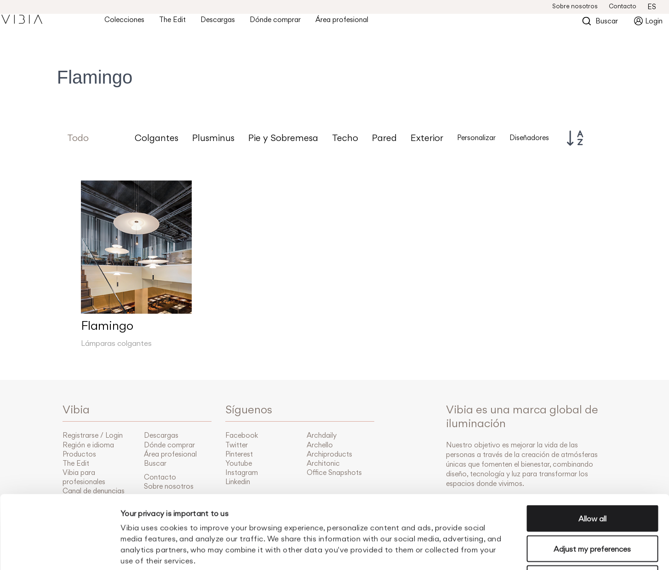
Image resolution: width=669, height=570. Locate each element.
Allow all (592, 449)
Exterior (427, 138)
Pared (384, 138)
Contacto (622, 6)
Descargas (225, 23)
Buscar (600, 24)
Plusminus (213, 138)
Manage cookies (496, 552)
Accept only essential (592, 509)
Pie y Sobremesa (283, 138)
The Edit (179, 23)
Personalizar (476, 137)
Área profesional (349, 23)
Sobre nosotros (575, 6)
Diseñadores (529, 137)
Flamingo (107, 325)
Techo (345, 138)
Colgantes (156, 138)
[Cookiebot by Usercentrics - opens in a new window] (59, 552)
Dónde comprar (282, 23)
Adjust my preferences (592, 480)
